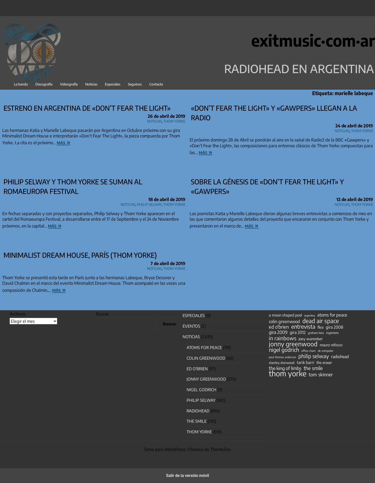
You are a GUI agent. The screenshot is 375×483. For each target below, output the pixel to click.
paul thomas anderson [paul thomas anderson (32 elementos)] (282, 357)
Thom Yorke (174, 120)
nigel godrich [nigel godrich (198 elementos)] (284, 349)
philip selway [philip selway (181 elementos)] (313, 356)
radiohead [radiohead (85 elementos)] (340, 356)
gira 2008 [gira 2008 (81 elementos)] (334, 327)
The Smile (197, 421)
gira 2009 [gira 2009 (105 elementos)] (278, 332)
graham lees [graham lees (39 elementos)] (316, 333)
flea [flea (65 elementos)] (321, 327)
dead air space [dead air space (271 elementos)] (320, 320)
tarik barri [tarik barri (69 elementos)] (305, 362)
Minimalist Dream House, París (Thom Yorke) (80, 255)
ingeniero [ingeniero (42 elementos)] (332, 333)
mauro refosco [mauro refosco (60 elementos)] (331, 345)
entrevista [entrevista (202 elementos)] (303, 326)
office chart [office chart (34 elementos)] (308, 350)
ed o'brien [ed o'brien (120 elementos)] (279, 326)
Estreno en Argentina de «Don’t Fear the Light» (87, 108)
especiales (194, 315)
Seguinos (135, 84)
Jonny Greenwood (206, 379)
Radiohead (198, 410)
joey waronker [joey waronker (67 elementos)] (311, 338)
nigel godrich (201, 389)
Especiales (112, 84)
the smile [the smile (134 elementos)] (313, 368)
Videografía (69, 84)
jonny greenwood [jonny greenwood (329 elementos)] (293, 343)
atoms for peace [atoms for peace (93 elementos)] (332, 314)
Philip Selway (149, 204)
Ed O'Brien (197, 368)
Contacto (156, 84)
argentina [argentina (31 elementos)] (309, 315)
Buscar (102, 314)
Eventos (191, 326)
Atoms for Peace (204, 347)
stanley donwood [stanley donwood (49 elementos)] (282, 362)
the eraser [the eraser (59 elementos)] (324, 362)
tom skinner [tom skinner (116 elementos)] (321, 374)
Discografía (43, 84)
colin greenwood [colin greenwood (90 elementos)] (284, 321)
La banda (21, 84)
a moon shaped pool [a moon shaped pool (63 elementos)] (285, 315)
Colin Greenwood (206, 358)
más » (63, 142)
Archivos (18, 314)
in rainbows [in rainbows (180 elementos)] (282, 338)
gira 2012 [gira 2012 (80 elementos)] (298, 332)
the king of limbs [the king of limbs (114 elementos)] (285, 368)
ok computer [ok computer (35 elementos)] (325, 350)
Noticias (91, 84)
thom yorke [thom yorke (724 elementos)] (287, 373)
